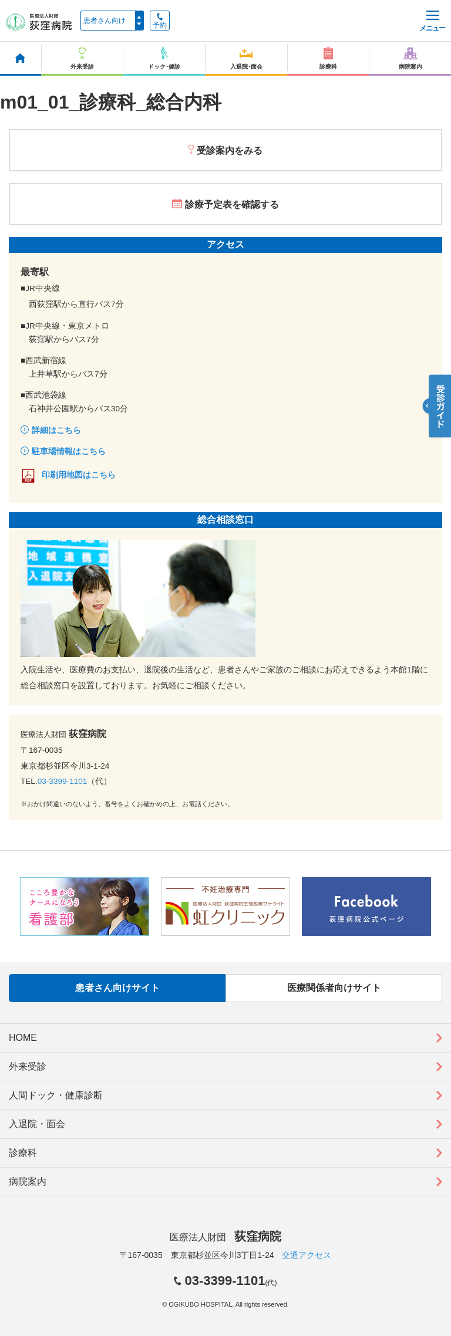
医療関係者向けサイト (334, 988)
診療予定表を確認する (232, 204)
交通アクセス (306, 1255)
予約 (160, 21)
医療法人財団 (225, 1237)
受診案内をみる (229, 150)
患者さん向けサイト (117, 988)
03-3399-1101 (62, 781)
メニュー (432, 21)
